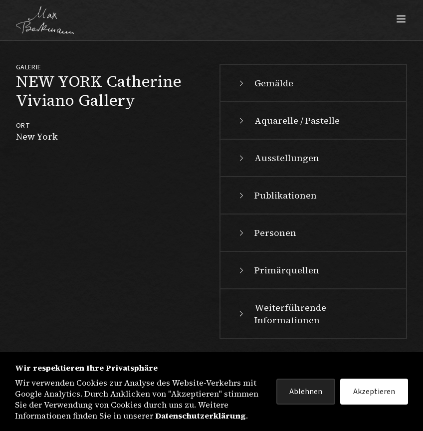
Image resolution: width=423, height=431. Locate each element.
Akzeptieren (374, 391)
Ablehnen (305, 391)
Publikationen (276, 195)
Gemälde (264, 83)
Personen (266, 232)
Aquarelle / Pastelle (288, 120)
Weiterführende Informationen (281, 313)
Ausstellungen (277, 158)
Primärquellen (277, 270)
